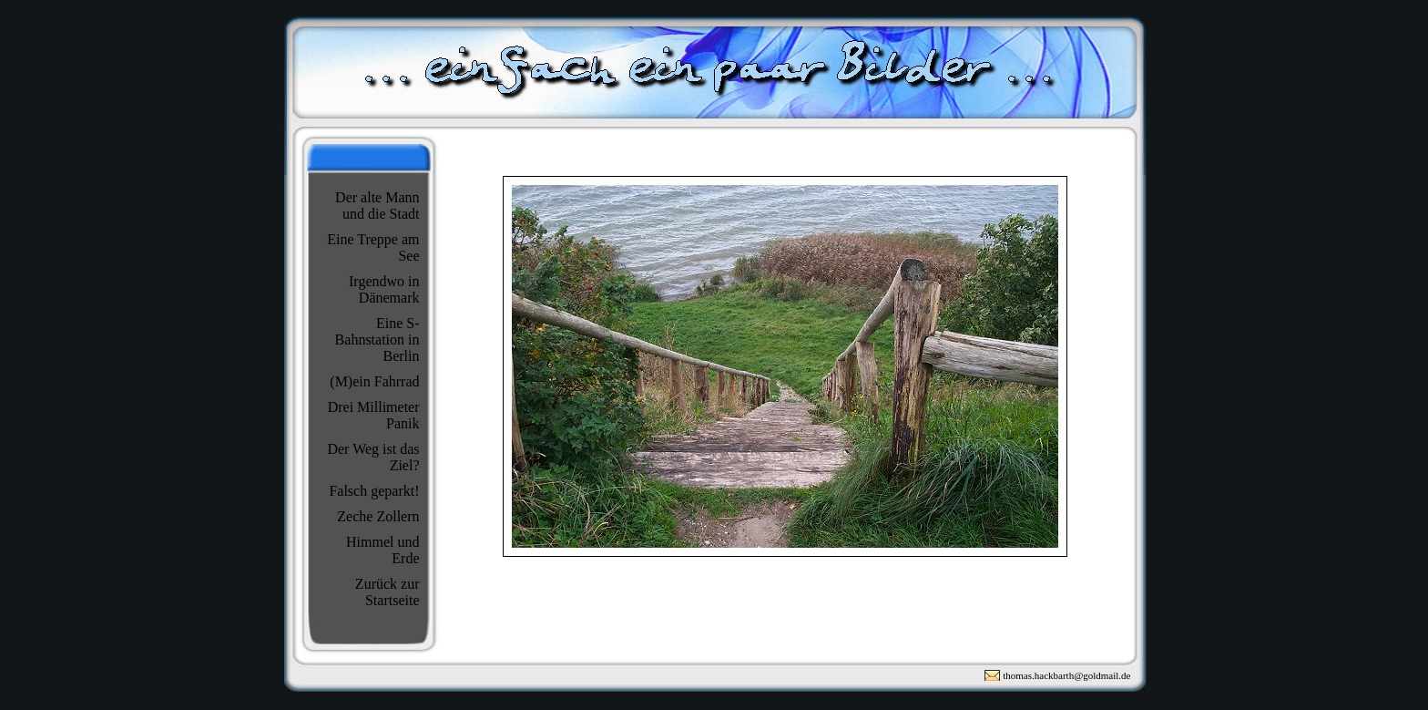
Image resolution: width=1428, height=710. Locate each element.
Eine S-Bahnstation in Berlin (377, 339)
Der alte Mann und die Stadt (377, 205)
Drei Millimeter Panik (374, 415)
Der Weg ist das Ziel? (373, 457)
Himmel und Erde (382, 550)
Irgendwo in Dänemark (384, 289)
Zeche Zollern (378, 516)
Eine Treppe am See (373, 247)
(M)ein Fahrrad (374, 381)
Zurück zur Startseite (387, 592)
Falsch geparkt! (374, 491)
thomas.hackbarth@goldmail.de (1066, 675)
